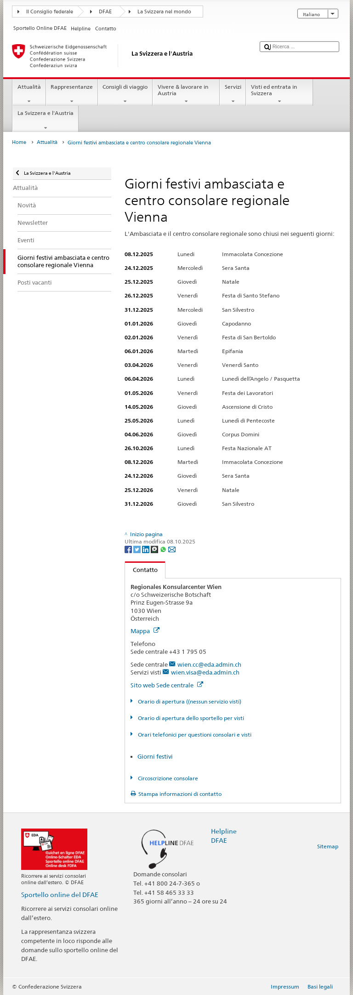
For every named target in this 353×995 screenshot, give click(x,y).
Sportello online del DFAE (59, 894)
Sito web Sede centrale (167, 685)
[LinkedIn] (146, 548)
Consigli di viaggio (125, 94)
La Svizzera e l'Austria (45, 120)
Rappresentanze (71, 94)
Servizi (232, 94)
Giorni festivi (155, 756)
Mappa (145, 631)
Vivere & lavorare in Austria (186, 94)
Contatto (141, 569)
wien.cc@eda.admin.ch (209, 664)
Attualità (29, 94)
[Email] (172, 548)
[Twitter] (137, 548)
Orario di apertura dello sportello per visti (190, 718)
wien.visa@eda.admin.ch (205, 672)
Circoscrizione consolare (167, 778)
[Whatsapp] (163, 548)
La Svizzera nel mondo (164, 12)
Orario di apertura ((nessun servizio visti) (189, 701)
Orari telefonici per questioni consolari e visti (194, 734)
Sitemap (327, 846)
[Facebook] (129, 548)
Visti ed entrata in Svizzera (279, 94)
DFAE (105, 12)
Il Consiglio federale (49, 12)
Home (19, 142)
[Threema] (155, 548)
